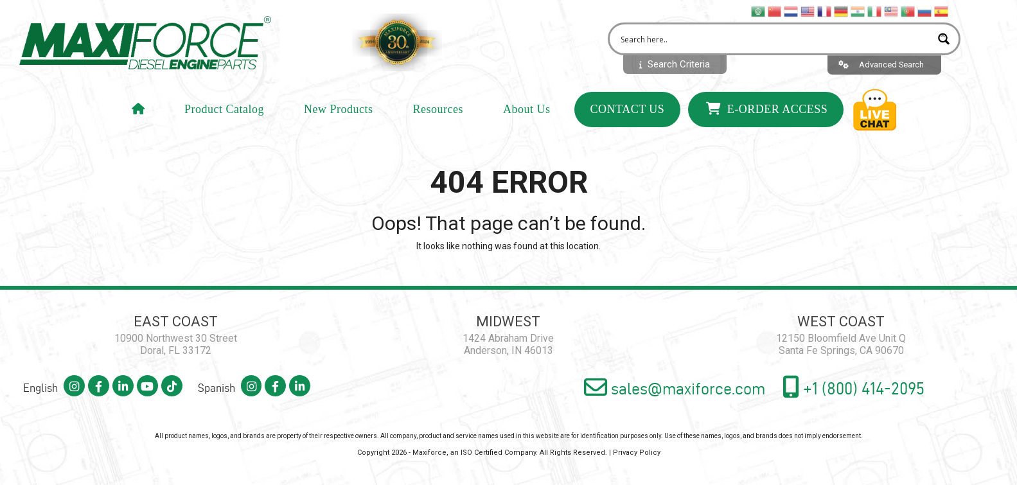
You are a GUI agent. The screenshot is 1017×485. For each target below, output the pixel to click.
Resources (438, 117)
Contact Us (627, 117)
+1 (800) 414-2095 (845, 388)
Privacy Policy (636, 454)
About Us (527, 117)
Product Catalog (224, 117)
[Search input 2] (774, 43)
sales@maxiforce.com (646, 389)
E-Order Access (766, 117)
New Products (338, 117)
